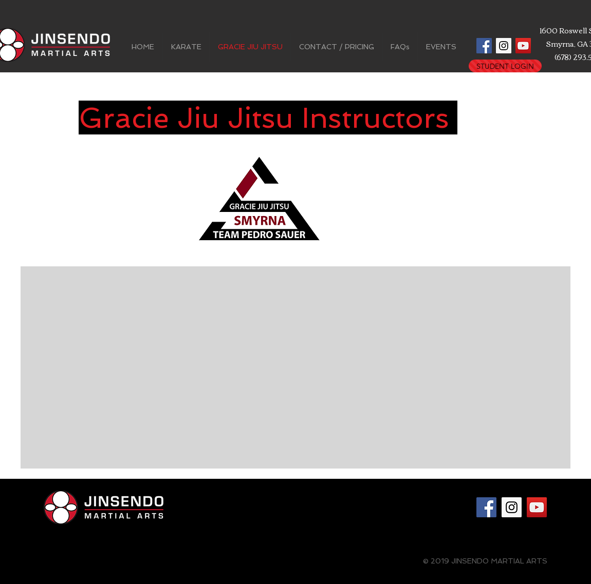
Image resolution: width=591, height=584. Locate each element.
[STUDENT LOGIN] (505, 66)
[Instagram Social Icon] (503, 45)
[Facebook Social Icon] (484, 45)
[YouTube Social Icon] (523, 45)
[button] (186, 47)
